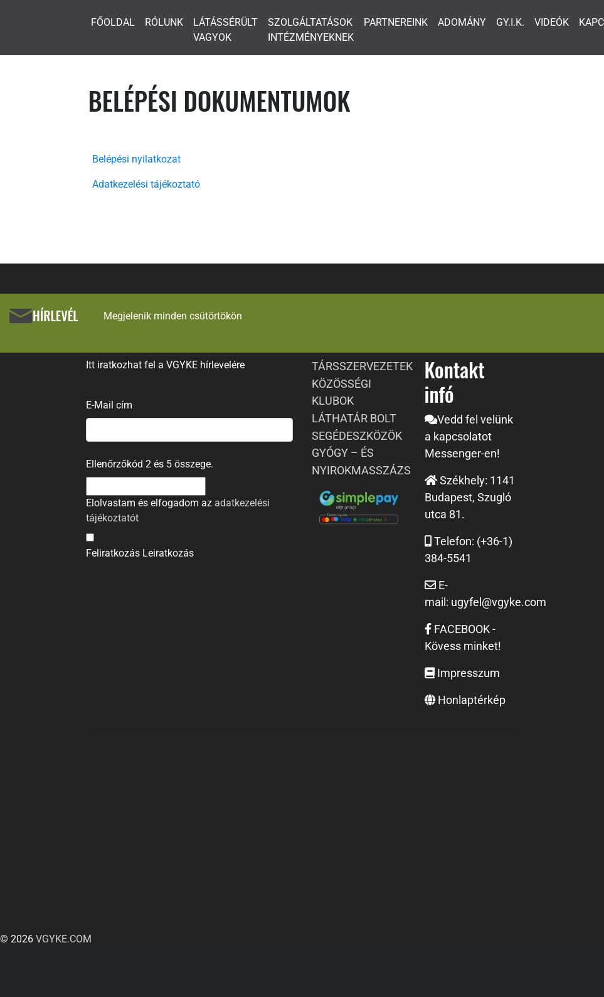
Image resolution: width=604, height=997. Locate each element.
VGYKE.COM (64, 939)
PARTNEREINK (396, 22)
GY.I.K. (510, 22)
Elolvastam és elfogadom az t (178, 510)
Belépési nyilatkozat (136, 159)
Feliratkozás (113, 553)
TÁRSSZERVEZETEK (362, 366)
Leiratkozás (168, 553)
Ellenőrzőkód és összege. (149, 464)
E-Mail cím (109, 405)
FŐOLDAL (113, 22)
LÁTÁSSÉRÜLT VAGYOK (225, 29)
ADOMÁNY (462, 22)
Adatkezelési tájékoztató (146, 184)
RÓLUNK (164, 22)
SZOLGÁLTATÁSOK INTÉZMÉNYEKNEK (311, 29)
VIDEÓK (551, 22)
